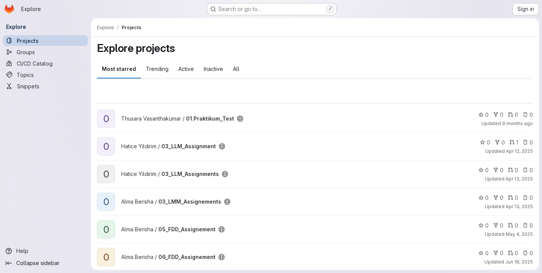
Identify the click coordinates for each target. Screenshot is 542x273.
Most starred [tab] (119, 69)
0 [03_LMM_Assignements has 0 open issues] (528, 198)
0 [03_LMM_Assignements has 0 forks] (498, 198)
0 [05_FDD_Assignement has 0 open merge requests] (513, 225)
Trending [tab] (157, 69)
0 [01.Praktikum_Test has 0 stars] (483, 114)
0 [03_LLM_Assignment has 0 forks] (500, 142)
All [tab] (236, 69)
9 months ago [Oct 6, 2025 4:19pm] (517, 123)
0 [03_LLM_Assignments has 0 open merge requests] (513, 170)
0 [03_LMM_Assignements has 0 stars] (483, 198)
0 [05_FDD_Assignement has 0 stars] (483, 225)
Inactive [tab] (213, 69)
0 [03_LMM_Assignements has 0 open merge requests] (513, 198)
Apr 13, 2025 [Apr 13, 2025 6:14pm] (519, 179)
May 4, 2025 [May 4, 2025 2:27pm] (519, 234)
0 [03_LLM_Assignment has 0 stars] (485, 142)
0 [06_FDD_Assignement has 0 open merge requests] (513, 253)
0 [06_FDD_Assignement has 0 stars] (483, 253)
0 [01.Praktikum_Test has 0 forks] (498, 114)
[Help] (45, 251)
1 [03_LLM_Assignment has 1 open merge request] (513, 142)
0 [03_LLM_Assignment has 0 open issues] (528, 142)
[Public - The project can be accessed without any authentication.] (240, 119)
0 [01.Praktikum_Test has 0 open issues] (528, 114)
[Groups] (45, 52)
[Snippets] (45, 86)
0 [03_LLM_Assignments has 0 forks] (498, 170)
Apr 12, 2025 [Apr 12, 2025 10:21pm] (519, 151)
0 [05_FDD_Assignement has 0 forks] (498, 225)
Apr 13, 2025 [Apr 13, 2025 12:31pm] (519, 206)
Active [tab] (186, 69)
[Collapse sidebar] (45, 263)
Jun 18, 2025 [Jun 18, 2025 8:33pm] (519, 262)
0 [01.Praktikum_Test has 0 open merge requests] (513, 114)
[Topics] (45, 74)
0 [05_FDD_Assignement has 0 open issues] (528, 225)
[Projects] (45, 40)
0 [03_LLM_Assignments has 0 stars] (483, 170)
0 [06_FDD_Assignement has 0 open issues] (528, 253)
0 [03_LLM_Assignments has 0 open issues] (528, 170)
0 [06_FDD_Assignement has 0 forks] (498, 253)
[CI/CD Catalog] (45, 63)
